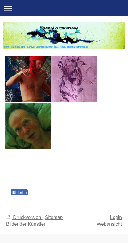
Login (116, 217)
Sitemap (54, 217)
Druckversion (24, 217)
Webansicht (109, 224)
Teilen (19, 192)
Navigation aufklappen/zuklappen (64, 8)
